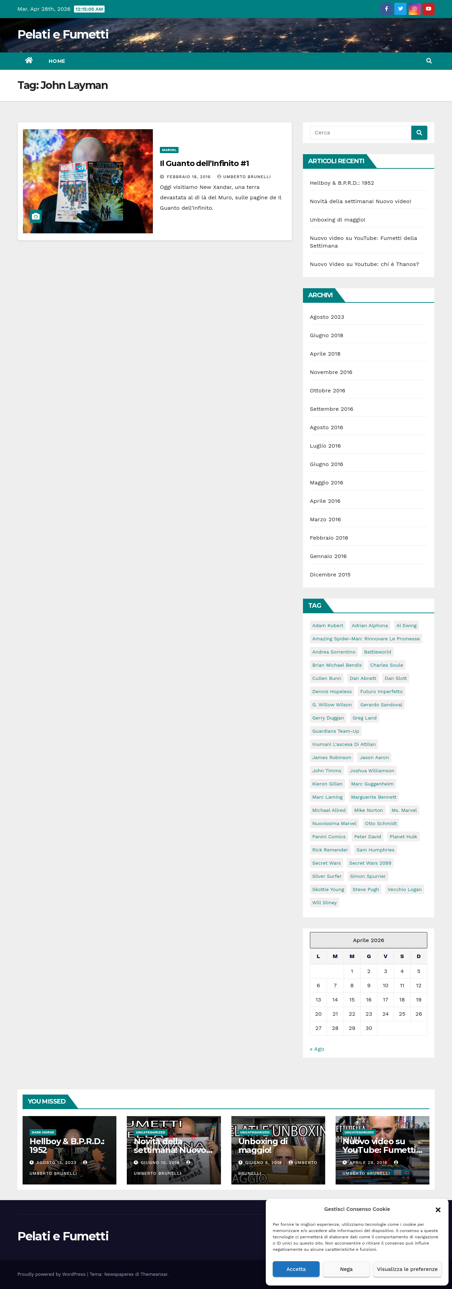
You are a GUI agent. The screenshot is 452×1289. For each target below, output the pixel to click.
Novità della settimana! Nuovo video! (360, 201)
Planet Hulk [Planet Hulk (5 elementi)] (403, 836)
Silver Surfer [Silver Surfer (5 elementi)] (327, 876)
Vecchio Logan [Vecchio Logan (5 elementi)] (405, 889)
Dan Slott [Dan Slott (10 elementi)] (396, 678)
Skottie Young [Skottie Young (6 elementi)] (328, 889)
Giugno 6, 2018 (264, 1162)
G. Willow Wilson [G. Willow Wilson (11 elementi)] (332, 704)
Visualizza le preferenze (407, 1269)
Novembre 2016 (331, 372)
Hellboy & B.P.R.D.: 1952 (342, 183)
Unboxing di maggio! (337, 219)
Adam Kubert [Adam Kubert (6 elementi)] (327, 625)
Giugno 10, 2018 (161, 1162)
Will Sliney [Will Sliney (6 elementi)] (324, 902)
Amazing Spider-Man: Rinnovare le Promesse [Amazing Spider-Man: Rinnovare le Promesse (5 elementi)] (366, 638)
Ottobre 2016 (328, 390)
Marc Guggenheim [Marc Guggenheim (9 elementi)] (372, 784)
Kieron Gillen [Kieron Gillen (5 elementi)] (327, 784)
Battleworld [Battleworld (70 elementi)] (377, 652)
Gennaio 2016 (328, 556)
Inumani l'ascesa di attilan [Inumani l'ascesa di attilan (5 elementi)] (344, 744)
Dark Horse (43, 1132)
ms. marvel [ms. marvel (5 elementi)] (404, 810)
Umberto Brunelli (244, 176)
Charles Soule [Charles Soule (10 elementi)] (386, 665)
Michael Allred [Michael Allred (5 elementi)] (329, 810)
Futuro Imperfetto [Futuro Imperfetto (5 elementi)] (381, 691)
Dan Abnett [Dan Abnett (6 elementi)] (363, 678)
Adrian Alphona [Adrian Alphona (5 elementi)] (370, 625)
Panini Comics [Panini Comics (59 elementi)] (329, 836)
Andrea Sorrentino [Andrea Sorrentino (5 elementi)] (334, 652)
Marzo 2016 (325, 519)
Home (57, 61)
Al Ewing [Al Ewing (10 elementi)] (406, 625)
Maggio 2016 (326, 482)
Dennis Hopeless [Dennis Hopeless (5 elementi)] (332, 691)
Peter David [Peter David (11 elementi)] (367, 836)
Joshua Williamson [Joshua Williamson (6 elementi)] (372, 770)
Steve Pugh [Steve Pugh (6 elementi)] (366, 889)
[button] (438, 1209)
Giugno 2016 (327, 464)
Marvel (169, 150)
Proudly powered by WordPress (52, 1274)
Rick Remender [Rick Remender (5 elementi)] (330, 850)
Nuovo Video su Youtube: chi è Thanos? (364, 264)
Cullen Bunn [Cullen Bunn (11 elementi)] (326, 678)
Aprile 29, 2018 (369, 1162)
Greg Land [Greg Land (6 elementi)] (365, 718)
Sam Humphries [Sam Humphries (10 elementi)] (375, 850)
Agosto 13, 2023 (57, 1162)
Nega (346, 1269)
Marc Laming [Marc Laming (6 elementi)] (327, 797)
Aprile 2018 (325, 353)
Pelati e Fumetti (62, 34)
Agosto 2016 (326, 427)
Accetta (296, 1269)
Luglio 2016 (325, 445)
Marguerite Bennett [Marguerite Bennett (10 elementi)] (374, 797)
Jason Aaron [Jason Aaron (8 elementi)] (374, 757)
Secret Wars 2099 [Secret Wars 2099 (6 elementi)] (370, 863)
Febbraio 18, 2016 (189, 176)
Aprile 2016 (325, 501)
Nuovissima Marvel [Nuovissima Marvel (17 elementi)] (334, 823)
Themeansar (154, 1274)
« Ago (317, 1049)
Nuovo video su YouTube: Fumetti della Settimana (379, 1150)
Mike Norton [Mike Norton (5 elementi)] (368, 810)
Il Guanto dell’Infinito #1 (204, 163)
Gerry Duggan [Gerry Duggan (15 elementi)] (328, 718)
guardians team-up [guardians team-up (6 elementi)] (335, 731)
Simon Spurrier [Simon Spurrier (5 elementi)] (368, 876)
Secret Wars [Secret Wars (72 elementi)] (326, 863)
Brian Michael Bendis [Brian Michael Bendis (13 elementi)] (337, 665)
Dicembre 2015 (330, 574)
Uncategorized (150, 1132)
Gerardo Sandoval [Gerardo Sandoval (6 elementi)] (381, 704)
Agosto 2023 (327, 317)
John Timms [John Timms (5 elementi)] (327, 770)
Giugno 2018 (327, 335)
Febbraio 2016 (329, 537)
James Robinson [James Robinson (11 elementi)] (331, 757)
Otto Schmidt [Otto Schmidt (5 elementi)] (381, 823)
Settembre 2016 (331, 409)
